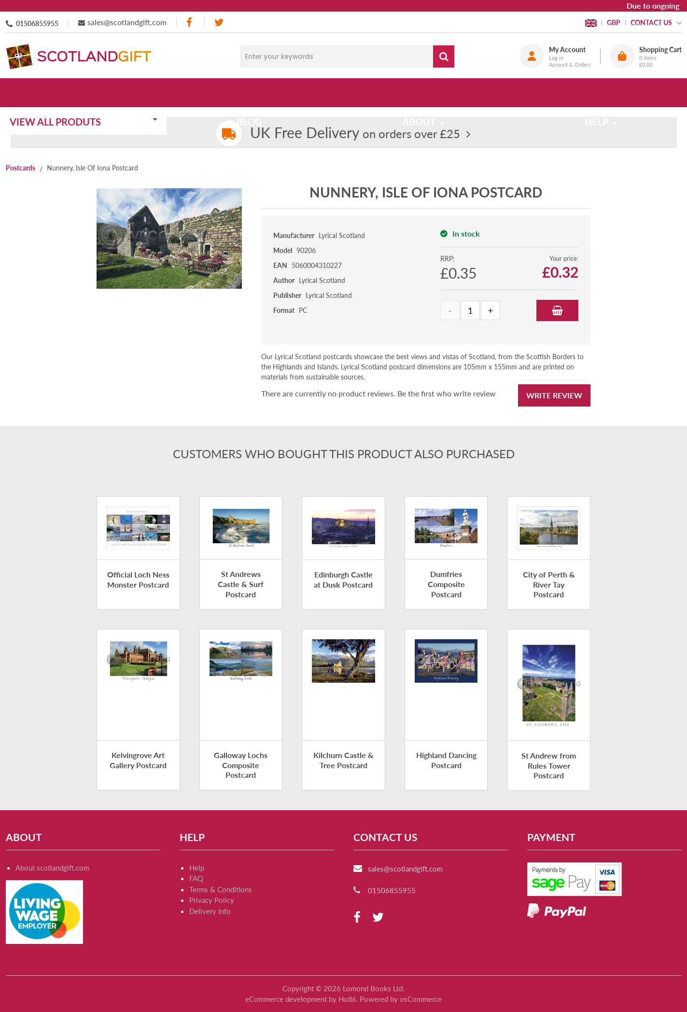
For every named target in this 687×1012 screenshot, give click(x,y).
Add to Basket (557, 310)
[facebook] (190, 22)
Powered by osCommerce (401, 999)
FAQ (196, 878)
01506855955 (37, 23)
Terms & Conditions (220, 889)
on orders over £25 (355, 133)
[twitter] (219, 22)
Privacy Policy (211, 900)
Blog (253, 92)
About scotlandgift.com (52, 867)
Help (196, 867)
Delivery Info (210, 911)
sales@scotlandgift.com (127, 22)
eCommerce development (286, 999)
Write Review (554, 395)
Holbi (347, 999)
